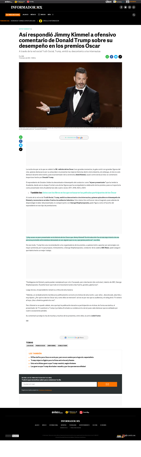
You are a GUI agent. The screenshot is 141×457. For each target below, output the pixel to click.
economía (103, 425)
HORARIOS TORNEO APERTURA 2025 (23, 21)
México (33, 14)
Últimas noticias (12, 14)
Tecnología (72, 425)
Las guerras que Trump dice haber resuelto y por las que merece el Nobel (58, 366)
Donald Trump (62, 345)
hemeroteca (64, 427)
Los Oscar (30, 345)
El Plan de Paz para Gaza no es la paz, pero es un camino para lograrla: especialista (62, 357)
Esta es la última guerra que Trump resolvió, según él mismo (53, 363)
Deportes (63, 425)
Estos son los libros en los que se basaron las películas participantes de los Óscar (79, 193)
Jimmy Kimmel (51, 345)
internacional (53, 425)
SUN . (22, 56)
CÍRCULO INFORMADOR (51, 21)
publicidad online (75, 427)
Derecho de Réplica (69, 437)
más (51, 14)
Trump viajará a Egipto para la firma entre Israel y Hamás (52, 360)
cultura (94, 425)
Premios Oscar (40, 345)
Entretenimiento (25, 29)
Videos (42, 14)
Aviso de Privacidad (59, 437)
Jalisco (25, 14)
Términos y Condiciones (45, 390)
